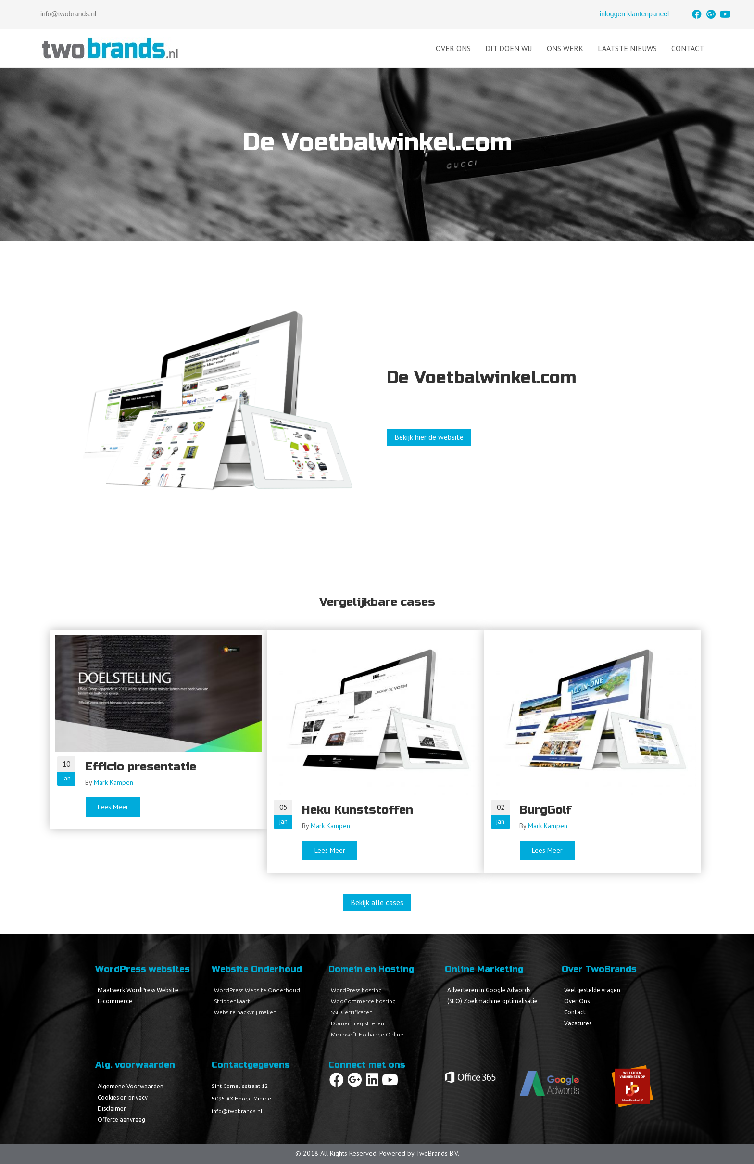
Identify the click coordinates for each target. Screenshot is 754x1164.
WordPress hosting (356, 990)
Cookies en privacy (123, 1097)
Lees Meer (119, 806)
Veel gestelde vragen (592, 990)
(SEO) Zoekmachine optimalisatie (492, 1001)
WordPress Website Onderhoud (257, 990)
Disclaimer (112, 1108)
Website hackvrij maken (245, 1012)
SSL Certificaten (352, 1012)
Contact (687, 48)
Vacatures (577, 1023)
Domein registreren (357, 1023)
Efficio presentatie (140, 767)
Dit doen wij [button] (508, 48)
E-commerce (115, 1001)
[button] (697, 14)
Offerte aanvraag (121, 1119)
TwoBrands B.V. (437, 1153)
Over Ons (453, 48)
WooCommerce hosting (363, 1001)
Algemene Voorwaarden (130, 1086)
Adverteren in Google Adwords (488, 990)
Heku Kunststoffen (357, 810)
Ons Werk (565, 48)
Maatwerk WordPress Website (138, 990)
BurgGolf (545, 810)
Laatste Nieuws (627, 48)
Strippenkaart (232, 1001)
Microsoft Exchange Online (367, 1034)
